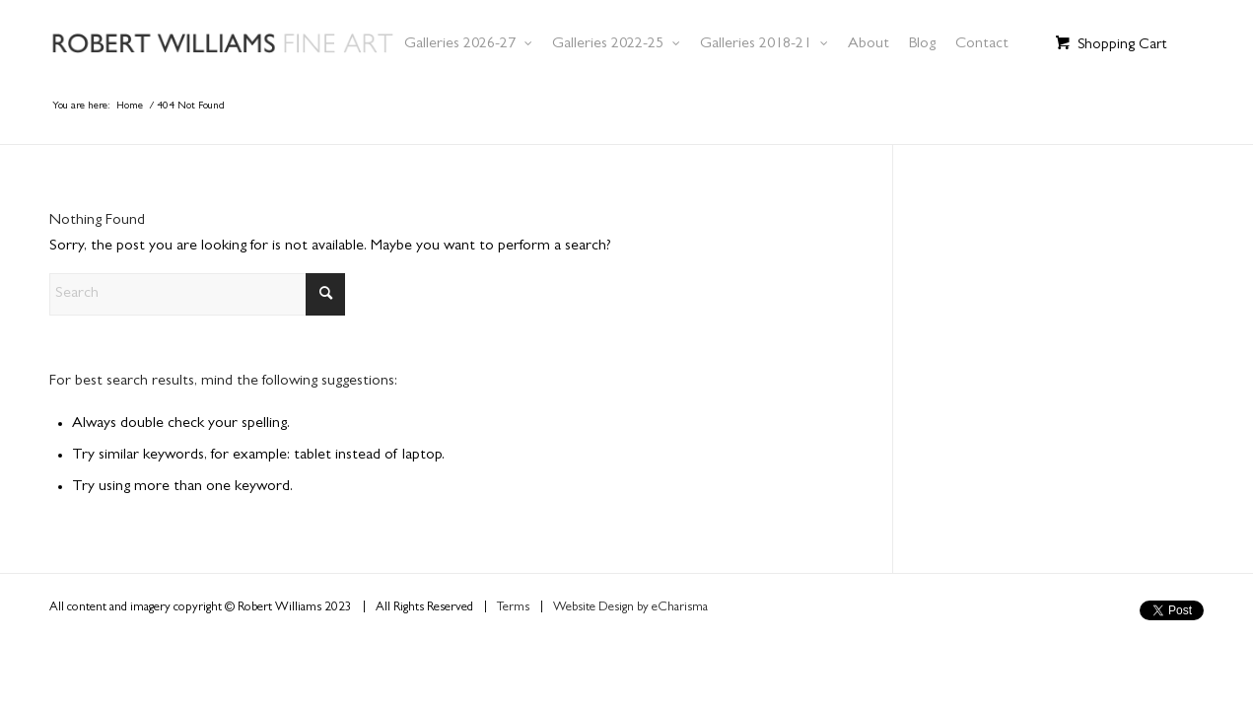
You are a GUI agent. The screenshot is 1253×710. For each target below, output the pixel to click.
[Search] (197, 294)
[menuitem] (468, 44)
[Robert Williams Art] (244, 44)
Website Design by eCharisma (630, 608)
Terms (513, 608)
